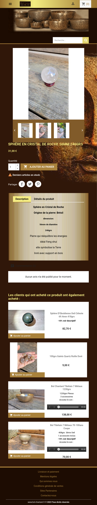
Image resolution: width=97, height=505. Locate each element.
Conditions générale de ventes (48, 486)
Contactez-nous (48, 495)
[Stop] (54, 407)
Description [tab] (21, 198)
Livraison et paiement (48, 471)
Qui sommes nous (49, 481)
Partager (22, 184)
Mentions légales (48, 476)
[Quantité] (12, 166)
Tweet (30, 184)
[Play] (49, 407)
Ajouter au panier (39, 167)
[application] (66, 407)
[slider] (69, 407)
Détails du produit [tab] (44, 198)
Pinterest (38, 184)
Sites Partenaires (48, 490)
